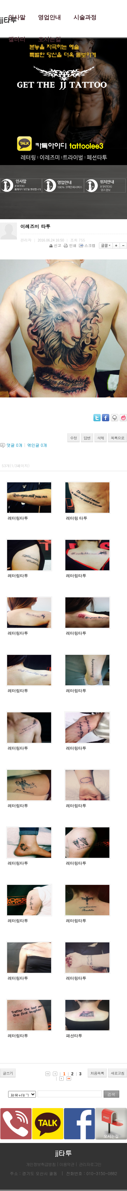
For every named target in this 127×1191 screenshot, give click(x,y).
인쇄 (71, 245)
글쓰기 (8, 1073)
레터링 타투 (76, 518)
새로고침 (117, 1073)
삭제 (100, 437)
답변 (87, 437)
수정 (73, 437)
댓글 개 (14, 445)
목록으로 (117, 437)
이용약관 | (68, 1164)
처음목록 (97, 1073)
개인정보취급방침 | (42, 1164)
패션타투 (74, 1035)
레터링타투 (18, 518)
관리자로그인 (90, 1164)
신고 (55, 245)
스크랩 (88, 245)
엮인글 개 (37, 445)
